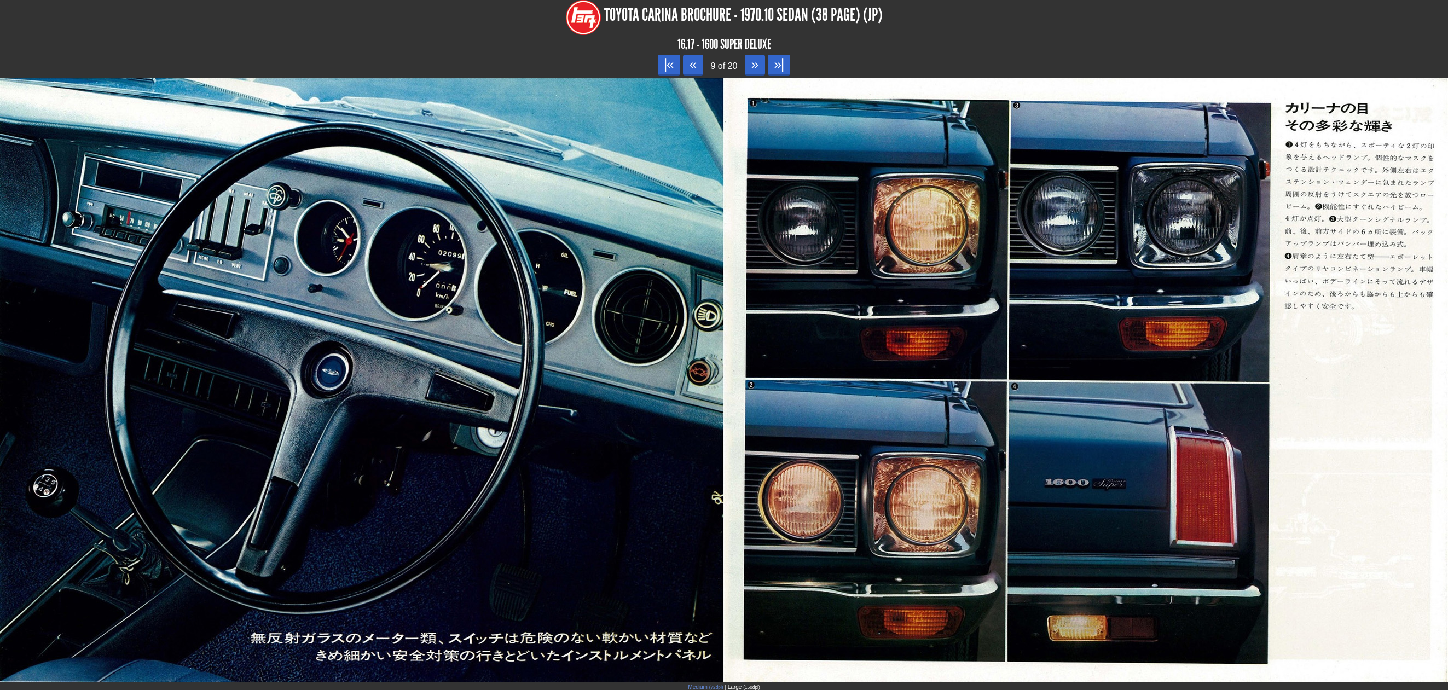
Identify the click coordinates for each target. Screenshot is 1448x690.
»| (779, 64)
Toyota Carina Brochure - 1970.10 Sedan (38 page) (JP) (743, 15)
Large (744, 687)
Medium (705, 687)
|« (669, 64)
